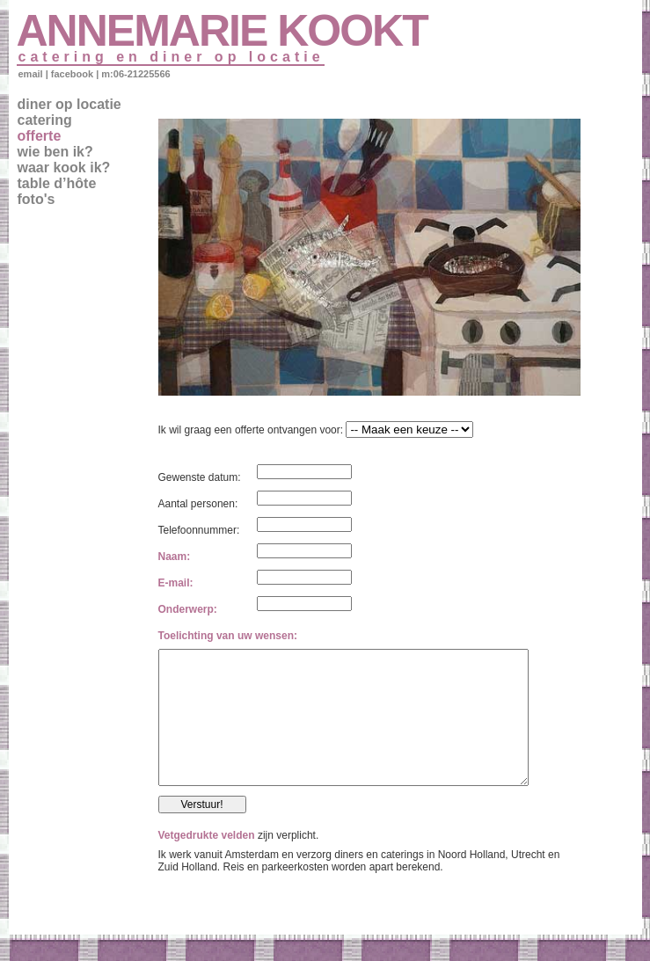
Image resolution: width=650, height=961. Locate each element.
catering (45, 120)
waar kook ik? (64, 167)
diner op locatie (69, 104)
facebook (72, 74)
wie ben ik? (55, 151)
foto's (36, 199)
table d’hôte (57, 183)
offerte (40, 135)
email (30, 74)
